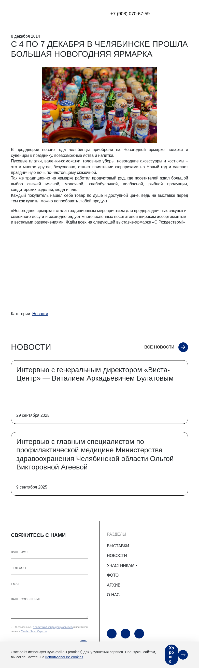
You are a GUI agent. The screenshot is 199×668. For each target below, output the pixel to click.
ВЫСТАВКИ (118, 546)
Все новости (159, 347)
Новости (40, 314)
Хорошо (171, 655)
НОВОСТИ (117, 555)
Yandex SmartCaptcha (34, 631)
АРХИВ (113, 585)
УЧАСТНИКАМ (120, 565)
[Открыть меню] (183, 14)
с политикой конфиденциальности (53, 627)
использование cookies (64, 657)
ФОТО (113, 575)
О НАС (113, 595)
